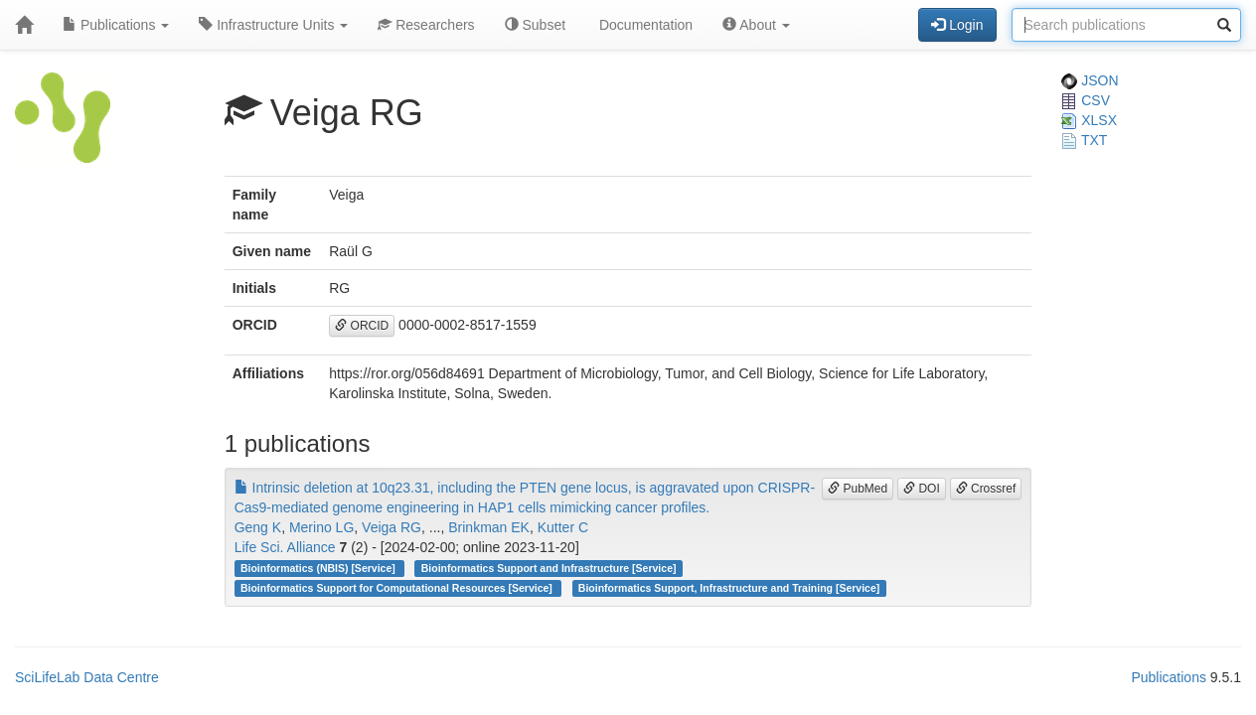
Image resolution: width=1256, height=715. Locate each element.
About (756, 25)
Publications (116, 25)
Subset (535, 25)
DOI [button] (921, 489)
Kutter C (563, 527)
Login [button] (957, 25)
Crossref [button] (986, 489)
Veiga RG (391, 527)
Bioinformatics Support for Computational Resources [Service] (397, 588)
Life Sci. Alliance (285, 547)
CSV (1085, 100)
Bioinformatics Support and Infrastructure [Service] (549, 568)
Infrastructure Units (273, 25)
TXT (1084, 140)
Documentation (644, 25)
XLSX (1089, 120)
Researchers (426, 25)
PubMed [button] (857, 489)
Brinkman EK (489, 527)
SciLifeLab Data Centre (87, 677)
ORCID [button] (362, 326)
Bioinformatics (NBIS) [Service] (319, 568)
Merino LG (321, 527)
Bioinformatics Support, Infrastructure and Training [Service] (728, 588)
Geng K (258, 527)
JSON (1089, 80)
